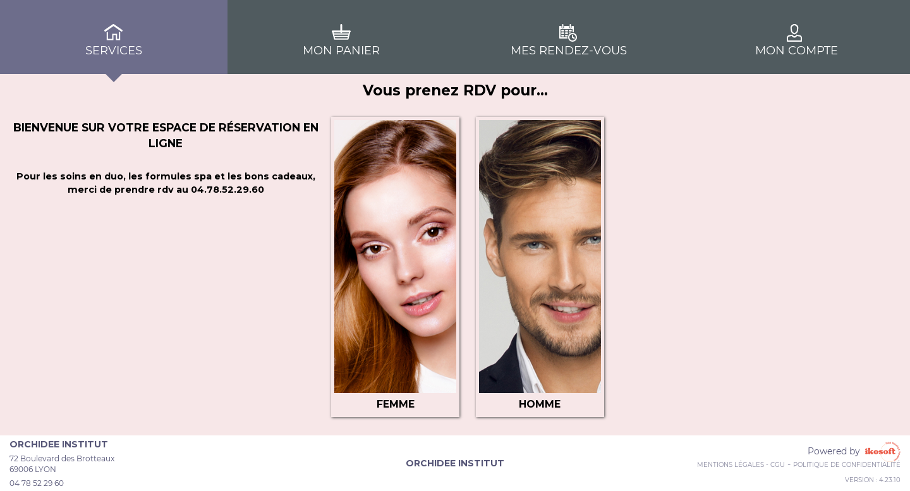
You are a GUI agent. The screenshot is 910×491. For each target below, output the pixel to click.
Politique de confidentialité (847, 465)
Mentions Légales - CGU (741, 465)
